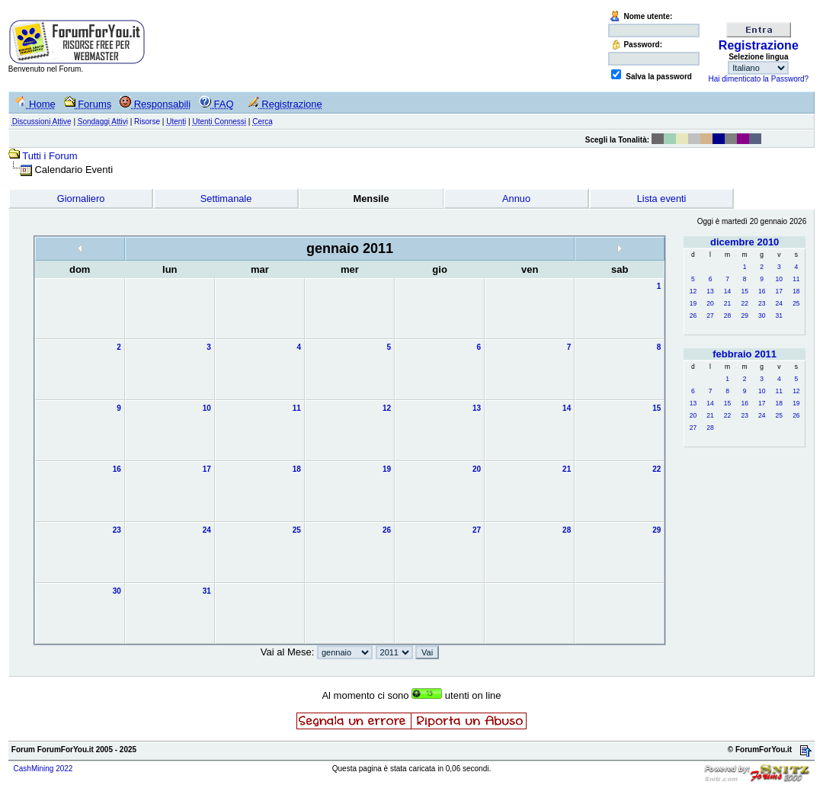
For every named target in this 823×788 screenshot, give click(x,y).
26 (693, 315)
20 (709, 303)
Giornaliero (81, 198)
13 (709, 291)
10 (779, 279)
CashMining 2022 (43, 768)
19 (693, 303)
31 (779, 315)
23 (761, 303)
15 (744, 291)
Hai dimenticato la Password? (758, 79)
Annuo (516, 198)
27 (709, 315)
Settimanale (226, 198)
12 (693, 291)
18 (796, 291)
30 (761, 315)
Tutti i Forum (49, 156)
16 (761, 291)
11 (796, 279)
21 (727, 303)
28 (727, 315)
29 (744, 315)
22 (744, 303)
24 (779, 303)
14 (727, 291)
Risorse (147, 121)
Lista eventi (662, 198)
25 (796, 303)
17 (779, 291)
